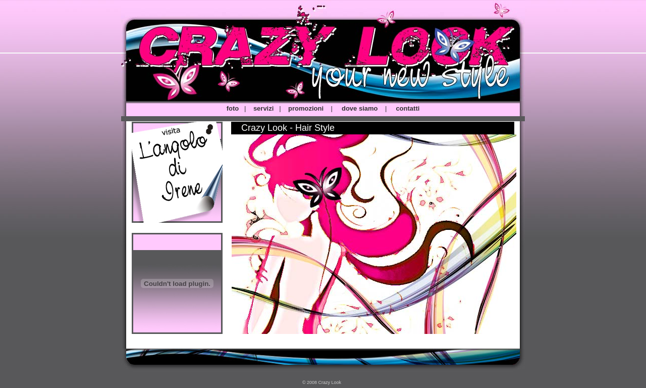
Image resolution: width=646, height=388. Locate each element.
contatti (407, 108)
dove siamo (360, 108)
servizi (263, 108)
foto (233, 108)
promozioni (306, 108)
